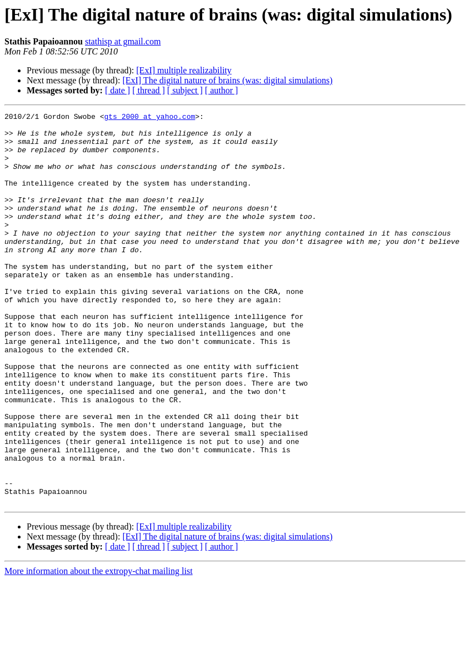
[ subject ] (185, 90)
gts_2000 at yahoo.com (149, 118)
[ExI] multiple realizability (184, 70)
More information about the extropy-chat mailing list (98, 649)
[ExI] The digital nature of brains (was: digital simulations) (227, 80)
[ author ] (221, 90)
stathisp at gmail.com (123, 41)
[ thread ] (148, 90)
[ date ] (117, 90)
